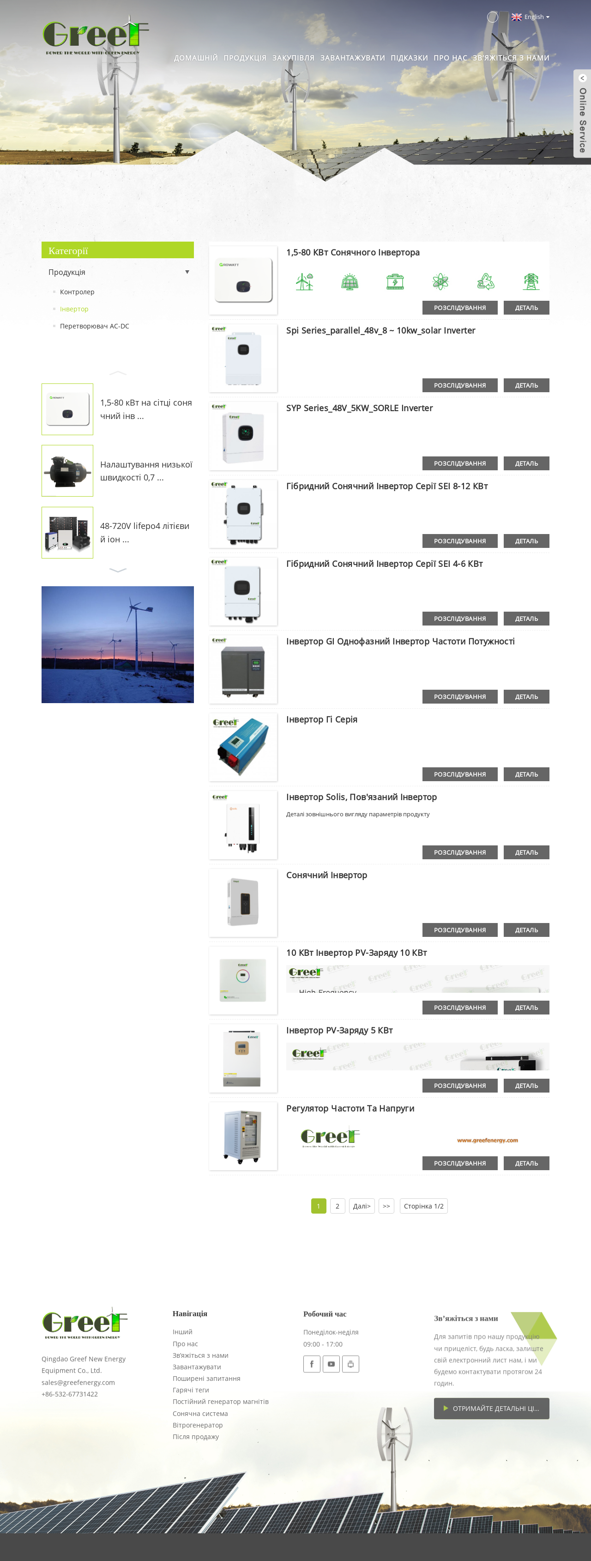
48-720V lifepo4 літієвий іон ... (144, 532)
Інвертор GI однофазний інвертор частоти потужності (400, 641)
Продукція (245, 57)
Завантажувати (352, 57)
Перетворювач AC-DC (94, 326)
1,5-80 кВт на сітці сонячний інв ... (146, 409)
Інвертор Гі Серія (321, 719)
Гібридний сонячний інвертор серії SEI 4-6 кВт (384, 563)
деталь (526, 308)
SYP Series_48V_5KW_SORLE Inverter (359, 407)
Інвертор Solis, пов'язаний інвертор (361, 796)
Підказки (409, 57)
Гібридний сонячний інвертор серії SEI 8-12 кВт (386, 486)
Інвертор (74, 308)
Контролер (77, 291)
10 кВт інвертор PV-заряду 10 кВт (356, 952)
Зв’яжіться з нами (511, 57)
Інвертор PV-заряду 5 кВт (339, 1030)
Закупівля (293, 57)
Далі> (362, 1206)
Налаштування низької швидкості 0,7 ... (146, 471)
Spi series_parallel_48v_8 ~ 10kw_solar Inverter (380, 330)
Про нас (450, 57)
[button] (118, 371)
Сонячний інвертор (326, 875)
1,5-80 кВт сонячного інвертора (353, 252)
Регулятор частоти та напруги (350, 1108)
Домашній (196, 57)
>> (386, 1206)
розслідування (460, 308)
